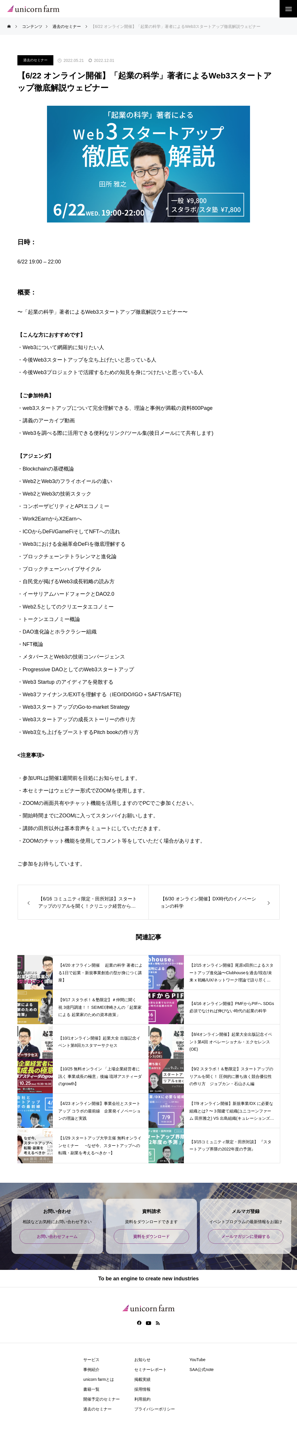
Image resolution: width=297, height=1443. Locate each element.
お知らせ (142, 1360)
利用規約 (142, 1399)
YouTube (197, 1360)
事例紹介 (91, 1369)
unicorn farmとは (98, 1379)
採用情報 (142, 1389)
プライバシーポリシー (154, 1409)
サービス (91, 1360)
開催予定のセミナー (101, 1399)
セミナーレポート (150, 1369)
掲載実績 (142, 1379)
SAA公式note (201, 1369)
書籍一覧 (91, 1389)
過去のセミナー (35, 60)
